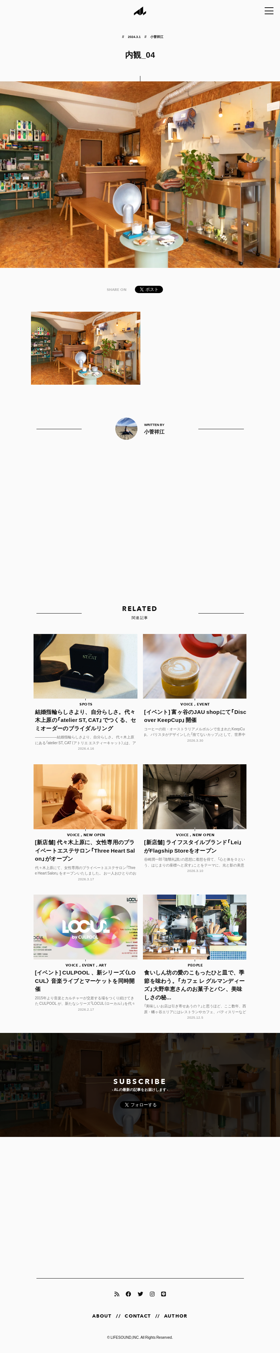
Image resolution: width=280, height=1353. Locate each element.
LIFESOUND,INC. (125, 1337)
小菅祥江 (156, 36)
